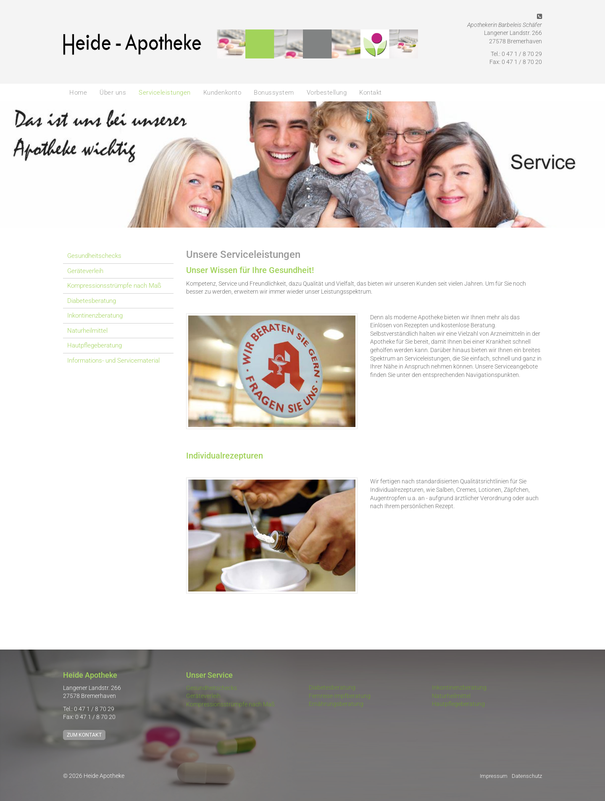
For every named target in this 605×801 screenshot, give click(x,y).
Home (78, 92)
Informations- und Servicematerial (113, 360)
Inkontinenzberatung (95, 315)
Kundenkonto (222, 92)
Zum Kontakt (84, 735)
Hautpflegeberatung (94, 345)
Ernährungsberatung (336, 703)
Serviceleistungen (165, 92)
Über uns (113, 92)
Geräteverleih (85, 271)
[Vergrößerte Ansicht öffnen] (272, 371)
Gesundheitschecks (94, 256)
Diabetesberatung (91, 301)
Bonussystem (274, 92)
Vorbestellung (327, 92)
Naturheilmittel (87, 330)
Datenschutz (527, 776)
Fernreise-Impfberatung (340, 695)
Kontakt (370, 92)
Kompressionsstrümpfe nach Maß (114, 285)
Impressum (494, 776)
